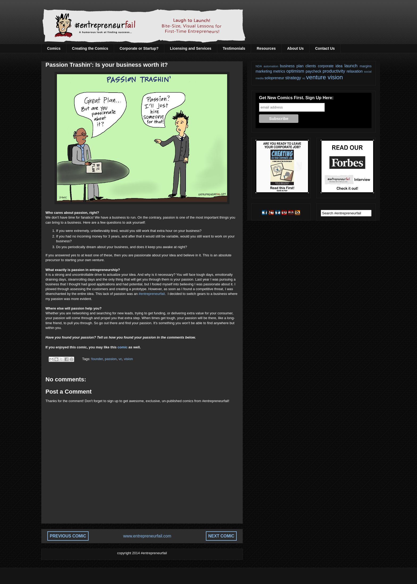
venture (316, 77)
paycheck (313, 71)
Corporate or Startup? (139, 48)
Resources (266, 48)
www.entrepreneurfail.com (147, 536)
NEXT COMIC (221, 536)
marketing (264, 71)
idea (338, 66)
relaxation (355, 71)
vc (120, 359)
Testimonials (234, 48)
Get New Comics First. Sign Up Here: (296, 97)
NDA (259, 66)
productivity (334, 71)
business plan (292, 66)
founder (97, 359)
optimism (295, 71)
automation (271, 66)
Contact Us (325, 48)
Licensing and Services (190, 48)
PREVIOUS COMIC (68, 536)
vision (128, 359)
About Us (295, 48)
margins (366, 66)
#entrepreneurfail (152, 294)
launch (350, 65)
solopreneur (274, 78)
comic (123, 347)
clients (310, 66)
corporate (325, 66)
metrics (279, 71)
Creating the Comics (90, 48)
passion (111, 359)
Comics (54, 48)
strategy (293, 77)
